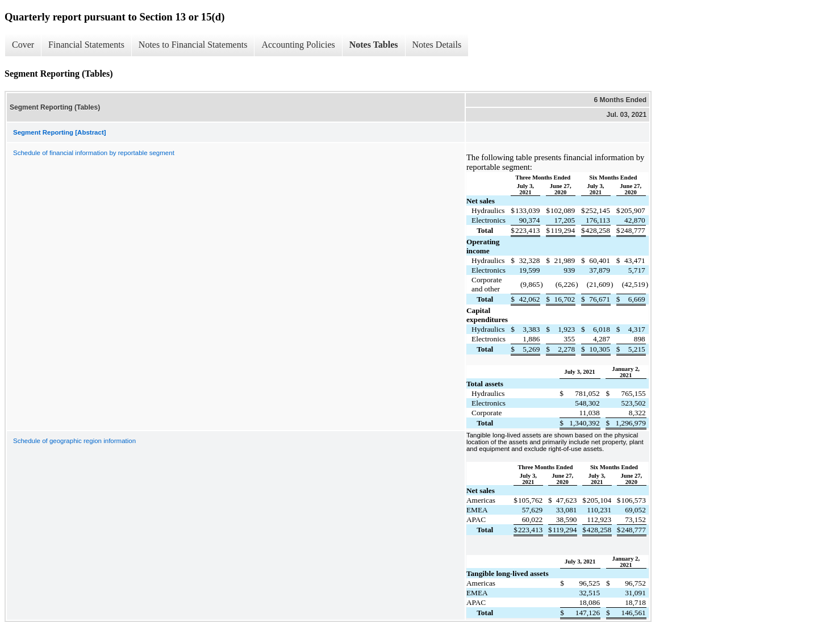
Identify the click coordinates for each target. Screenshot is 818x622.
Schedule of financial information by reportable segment (93, 152)
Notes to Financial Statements (193, 44)
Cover (23, 44)
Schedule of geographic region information (74, 440)
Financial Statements (86, 44)
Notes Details (437, 44)
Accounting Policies (298, 44)
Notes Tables (373, 44)
